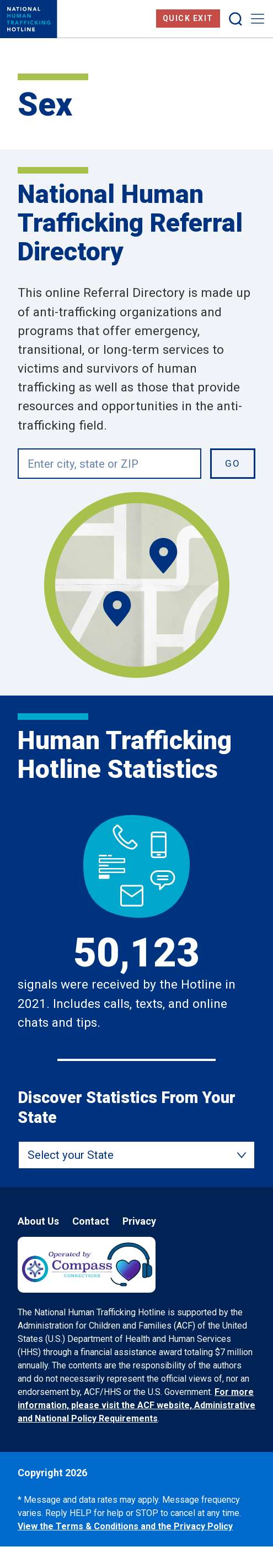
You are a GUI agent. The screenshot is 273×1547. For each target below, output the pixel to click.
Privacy (139, 1221)
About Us (38, 1221)
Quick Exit (188, 18)
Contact (90, 1221)
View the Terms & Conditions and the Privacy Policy (125, 1526)
